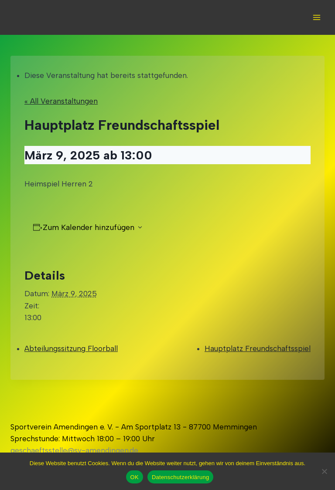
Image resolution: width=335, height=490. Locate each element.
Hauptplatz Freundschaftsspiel (258, 348)
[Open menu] (316, 17)
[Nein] (324, 471)
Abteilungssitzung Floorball (71, 348)
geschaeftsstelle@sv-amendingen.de (74, 450)
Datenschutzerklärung (180, 477)
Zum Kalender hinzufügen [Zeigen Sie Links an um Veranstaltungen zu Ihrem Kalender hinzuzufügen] (88, 227)
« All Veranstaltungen (61, 101)
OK (134, 477)
